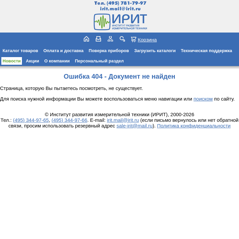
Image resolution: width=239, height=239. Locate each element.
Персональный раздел (99, 60)
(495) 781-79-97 (126, 3)
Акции (32, 60)
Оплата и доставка (63, 50)
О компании (56, 60)
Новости (12, 60)
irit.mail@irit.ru (120, 8)
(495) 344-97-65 (31, 120)
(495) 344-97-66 (69, 120)
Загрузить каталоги (155, 50)
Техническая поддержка (206, 50)
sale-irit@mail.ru (135, 125)
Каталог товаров (20, 50)
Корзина (147, 39)
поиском (203, 99)
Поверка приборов (109, 50)
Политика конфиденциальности (193, 125)
